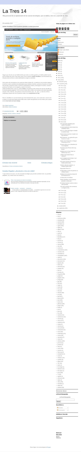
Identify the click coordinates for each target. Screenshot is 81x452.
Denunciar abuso (61, 391)
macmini (59, 318)
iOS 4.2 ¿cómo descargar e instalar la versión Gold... (68, 131)
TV (58, 374)
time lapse (59, 370)
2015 (59, 71)
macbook (59, 315)
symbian (59, 359)
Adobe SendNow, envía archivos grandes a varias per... (68, 180)
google (59, 279)
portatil (59, 344)
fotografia (59, 274)
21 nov (62, 98)
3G (58, 216)
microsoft (59, 328)
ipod (58, 300)
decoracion (60, 259)
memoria (59, 326)
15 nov (62, 107)
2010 (59, 79)
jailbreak (59, 303)
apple (58, 225)
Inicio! (58, 40)
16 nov (62, 104)
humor (59, 287)
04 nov (62, 197)
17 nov (62, 102)
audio (58, 233)
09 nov (62, 119)
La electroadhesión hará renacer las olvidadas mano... (69, 127)
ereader (59, 268)
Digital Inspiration (9, 105)
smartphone (60, 354)
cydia (58, 257)
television (59, 368)
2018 (59, 65)
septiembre (62, 208)
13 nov (62, 111)
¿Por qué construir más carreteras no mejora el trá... (68, 187)
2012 (59, 75)
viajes (58, 380)
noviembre (62, 83)
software (18, 113)
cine (58, 246)
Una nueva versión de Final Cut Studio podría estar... (68, 162)
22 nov (62, 96)
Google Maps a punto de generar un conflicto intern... (69, 171)
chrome (59, 242)
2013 (59, 73)
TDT (58, 363)
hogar (58, 285)
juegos (59, 305)
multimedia (60, 333)
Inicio (29, 163)
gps (58, 281)
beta (58, 235)
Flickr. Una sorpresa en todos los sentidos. (21, 180)
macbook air (60, 316)
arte (58, 231)
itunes (58, 302)
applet (58, 227)
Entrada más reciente (10, 163)
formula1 (59, 272)
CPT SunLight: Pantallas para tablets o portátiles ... (67, 124)
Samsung (59, 352)
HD (58, 283)
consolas (59, 251)
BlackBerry (60, 237)
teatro (58, 365)
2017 (59, 67)
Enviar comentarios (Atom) (15, 166)
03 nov (62, 199)
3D (58, 214)
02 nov (62, 201)
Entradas (60, 407)
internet (9, 113)
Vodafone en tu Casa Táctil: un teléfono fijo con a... (67, 152)
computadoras (60, 249)
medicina (59, 322)
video (58, 381)
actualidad (59, 220)
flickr (58, 270)
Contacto (59, 44)
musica (59, 335)
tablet (58, 361)
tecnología (60, 367)
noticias (14, 113)
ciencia (59, 244)
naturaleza (60, 337)
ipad (58, 296)
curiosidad (59, 253)
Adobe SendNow (13, 107)
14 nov (62, 109)
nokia (58, 339)
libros (58, 311)
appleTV (59, 229)
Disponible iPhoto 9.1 (65, 168)
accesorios (60, 218)
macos (59, 320)
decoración (60, 261)
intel (58, 290)
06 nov (62, 192)
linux (58, 313)
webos (59, 385)
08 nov (62, 121)
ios (58, 294)
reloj (58, 346)
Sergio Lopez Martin (64, 49)
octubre (61, 206)
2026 (59, 60)
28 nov (62, 90)
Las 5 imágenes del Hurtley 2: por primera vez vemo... (68, 159)
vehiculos (59, 378)
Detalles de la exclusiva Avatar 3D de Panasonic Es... (68, 174)
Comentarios (61, 410)
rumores (59, 350)
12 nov (62, 113)
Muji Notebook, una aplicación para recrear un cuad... (68, 138)
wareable (59, 383)
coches (59, 248)
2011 (59, 77)
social (58, 355)
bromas (59, 240)
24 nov (62, 92)
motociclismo (60, 329)
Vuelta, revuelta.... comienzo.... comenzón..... (22, 188)
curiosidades (60, 255)
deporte (59, 263)
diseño (59, 264)
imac (58, 289)
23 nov (62, 94)
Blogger (49, 447)
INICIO (57, 436)
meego (59, 324)
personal (59, 342)
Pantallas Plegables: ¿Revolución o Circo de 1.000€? (19, 171)
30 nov (62, 85)
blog (58, 238)
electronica (60, 266)
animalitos (59, 223)
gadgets (59, 277)
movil (58, 331)
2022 (59, 62)
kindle (58, 307)
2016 (59, 69)
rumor (58, 348)
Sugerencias (60, 42)
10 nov (62, 117)
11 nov (62, 115)
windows (59, 387)
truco (58, 372)
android (59, 222)
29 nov (62, 87)
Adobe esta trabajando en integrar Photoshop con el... (68, 141)
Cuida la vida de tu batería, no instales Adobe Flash (67, 165)
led (58, 309)
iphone (59, 298)
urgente (59, 376)
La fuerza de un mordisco (66, 177)
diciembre (61, 81)
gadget (59, 276)
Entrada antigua (47, 163)
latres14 (61, 54)
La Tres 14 (14, 11)
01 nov (62, 203)
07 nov (62, 190)
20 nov (62, 100)
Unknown (61, 52)
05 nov (62, 194)
